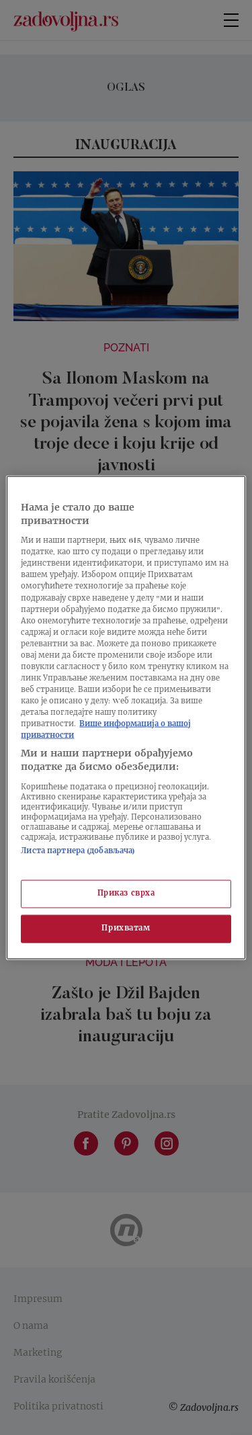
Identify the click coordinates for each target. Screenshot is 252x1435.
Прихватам (125, 928)
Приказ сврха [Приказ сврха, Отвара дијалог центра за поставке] (126, 894)
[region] (125, 718)
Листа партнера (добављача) (78, 851)
